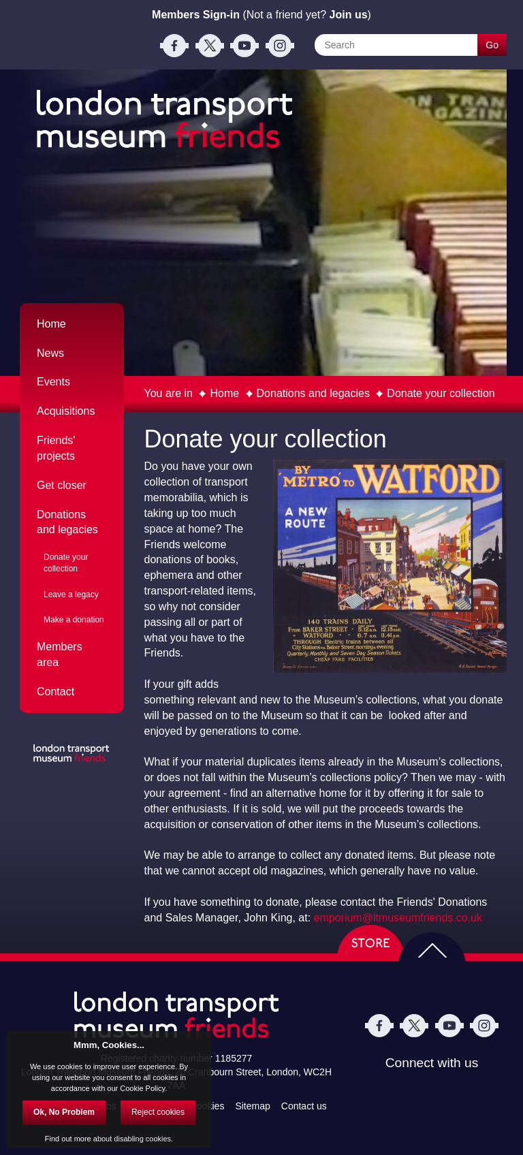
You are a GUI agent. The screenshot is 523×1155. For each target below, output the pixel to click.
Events (53, 381)
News (50, 353)
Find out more (68, 1139)
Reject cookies (158, 1112)
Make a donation (74, 619)
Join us (349, 14)
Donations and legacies (313, 393)
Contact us (304, 1105)
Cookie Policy (142, 1088)
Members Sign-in (196, 14)
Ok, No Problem (64, 1112)
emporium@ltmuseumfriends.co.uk (398, 917)
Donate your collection (440, 393)
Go (492, 44)
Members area (59, 654)
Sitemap (252, 1105)
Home (224, 393)
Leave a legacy (71, 594)
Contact (55, 691)
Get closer (61, 485)
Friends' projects (56, 448)
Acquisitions (66, 411)
